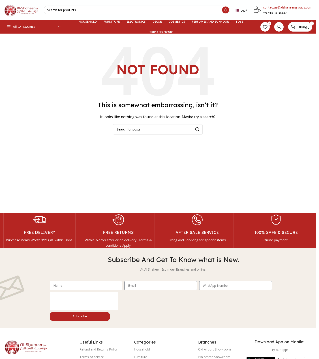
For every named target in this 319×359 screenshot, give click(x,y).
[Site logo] (21, 9)
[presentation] (84, 301)
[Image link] (25, 346)
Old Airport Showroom (214, 349)
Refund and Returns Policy (98, 349)
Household (142, 349)
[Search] (137, 10)
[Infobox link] (39, 228)
